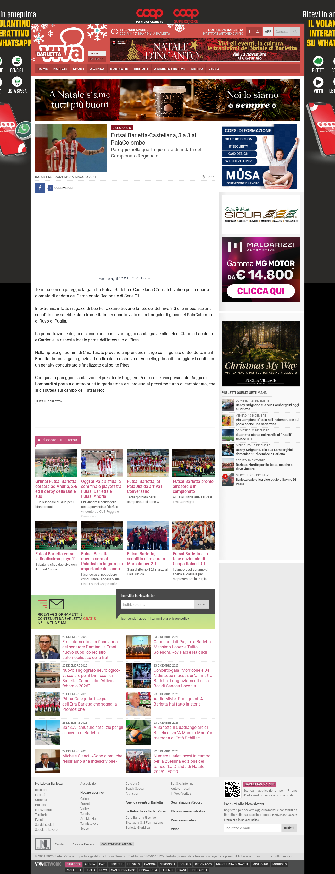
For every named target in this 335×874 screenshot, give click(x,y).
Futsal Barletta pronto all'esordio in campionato (193, 486)
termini (157, 618)
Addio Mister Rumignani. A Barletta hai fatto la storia (178, 701)
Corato (185, 864)
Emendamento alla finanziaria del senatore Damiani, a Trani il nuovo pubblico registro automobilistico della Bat (90, 649)
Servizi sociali (44, 825)
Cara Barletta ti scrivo (141, 818)
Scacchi (85, 829)
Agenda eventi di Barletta (144, 802)
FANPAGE (96, 59)
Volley (84, 809)
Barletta (74, 864)
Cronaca (41, 800)
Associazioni (89, 783)
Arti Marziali (88, 819)
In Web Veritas (181, 793)
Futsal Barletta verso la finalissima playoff (55, 556)
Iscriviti (201, 604)
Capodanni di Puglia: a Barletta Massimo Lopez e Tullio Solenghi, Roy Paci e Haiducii (182, 647)
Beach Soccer (135, 788)
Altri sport (132, 793)
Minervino (260, 864)
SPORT (79, 69)
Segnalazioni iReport (186, 802)
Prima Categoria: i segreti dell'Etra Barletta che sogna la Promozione (89, 704)
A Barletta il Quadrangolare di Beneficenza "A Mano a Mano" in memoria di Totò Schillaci (183, 732)
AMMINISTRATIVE (169, 69)
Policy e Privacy (83, 844)
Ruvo (103, 870)
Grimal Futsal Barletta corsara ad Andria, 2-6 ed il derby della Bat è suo (56, 489)
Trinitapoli (198, 870)
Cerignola (167, 864)
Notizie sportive (92, 792)
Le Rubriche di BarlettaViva (146, 811)
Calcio (84, 799)
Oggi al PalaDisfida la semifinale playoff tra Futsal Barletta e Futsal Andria (101, 489)
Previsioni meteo (183, 820)
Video (175, 829)
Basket (85, 804)
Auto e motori (180, 788)
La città (40, 795)
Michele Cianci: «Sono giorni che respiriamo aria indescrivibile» (92, 758)
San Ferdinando (123, 870)
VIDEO (213, 69)
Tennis (85, 814)
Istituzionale (43, 810)
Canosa (150, 864)
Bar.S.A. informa (182, 783)
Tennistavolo (89, 824)
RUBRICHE (119, 69)
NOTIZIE (60, 69)
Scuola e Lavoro (46, 830)
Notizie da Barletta (49, 783)
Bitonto (133, 864)
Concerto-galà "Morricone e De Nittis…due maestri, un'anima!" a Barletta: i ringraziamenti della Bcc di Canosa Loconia (183, 678)
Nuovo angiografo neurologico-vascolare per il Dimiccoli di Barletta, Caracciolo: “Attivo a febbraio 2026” (91, 678)
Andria (90, 864)
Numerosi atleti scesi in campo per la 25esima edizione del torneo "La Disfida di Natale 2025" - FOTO (182, 763)
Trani (181, 870)
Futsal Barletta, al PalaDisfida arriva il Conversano (145, 486)
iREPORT (141, 69)
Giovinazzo (203, 864)
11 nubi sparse (142, 31)
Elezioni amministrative (188, 811)
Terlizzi (167, 870)
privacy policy (179, 618)
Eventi (39, 820)
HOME (43, 69)
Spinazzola (148, 870)
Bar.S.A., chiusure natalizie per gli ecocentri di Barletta (92, 730)
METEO (197, 69)
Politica (40, 805)
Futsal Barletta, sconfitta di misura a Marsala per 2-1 (146, 558)
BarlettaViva (60, 43)
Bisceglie (116, 864)
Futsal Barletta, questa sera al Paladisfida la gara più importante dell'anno (102, 561)
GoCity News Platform (116, 844)
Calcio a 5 (133, 783)
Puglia (90, 870)
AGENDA (97, 69)
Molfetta (74, 870)
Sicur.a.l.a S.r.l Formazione (144, 822)
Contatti (60, 844)
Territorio (41, 815)
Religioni (41, 790)
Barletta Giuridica (138, 827)
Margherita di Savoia (232, 864)
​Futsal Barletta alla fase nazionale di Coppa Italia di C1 (190, 558)
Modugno (279, 864)
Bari (102, 864)
